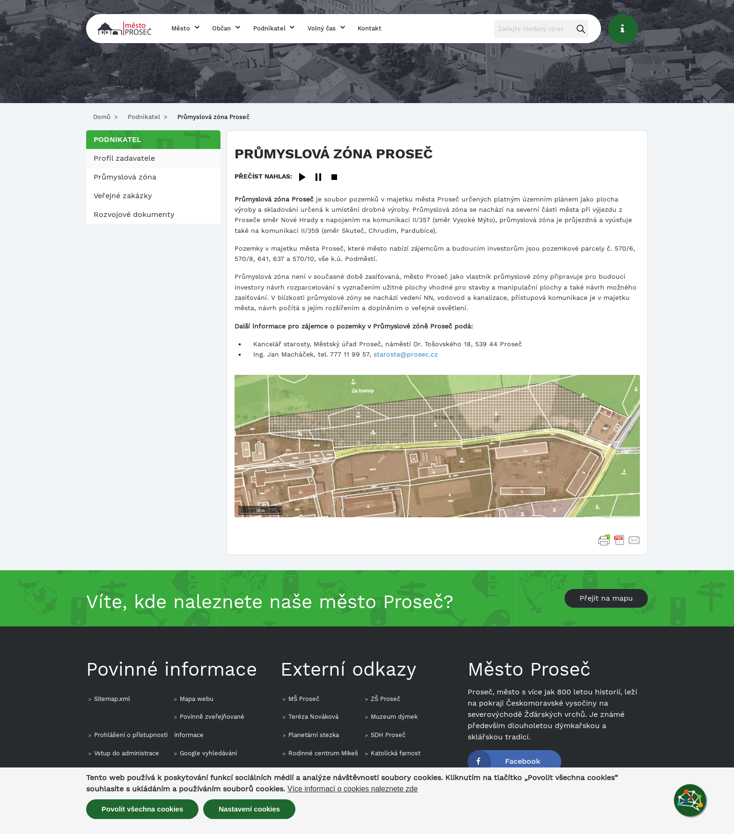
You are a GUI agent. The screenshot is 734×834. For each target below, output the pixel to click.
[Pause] (318, 177)
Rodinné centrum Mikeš (323, 753)
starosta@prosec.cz (406, 354)
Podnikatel (269, 28)
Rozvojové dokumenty (134, 214)
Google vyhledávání (208, 753)
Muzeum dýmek (394, 716)
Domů (101, 116)
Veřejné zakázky (123, 195)
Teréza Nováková (313, 716)
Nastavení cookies (249, 809)
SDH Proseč (388, 734)
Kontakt (370, 28)
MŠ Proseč (303, 698)
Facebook (522, 761)
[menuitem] (153, 158)
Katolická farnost (395, 753)
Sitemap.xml (112, 698)
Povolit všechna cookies (142, 809)
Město (180, 28)
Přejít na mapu (606, 598)
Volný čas (322, 28)
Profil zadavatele (124, 158)
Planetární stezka (313, 734)
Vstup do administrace (126, 753)
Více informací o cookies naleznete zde (352, 789)
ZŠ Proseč (385, 698)
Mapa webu (196, 698)
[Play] (302, 177)
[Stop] (334, 177)
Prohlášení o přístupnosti (131, 734)
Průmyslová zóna (125, 176)
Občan (221, 28)
